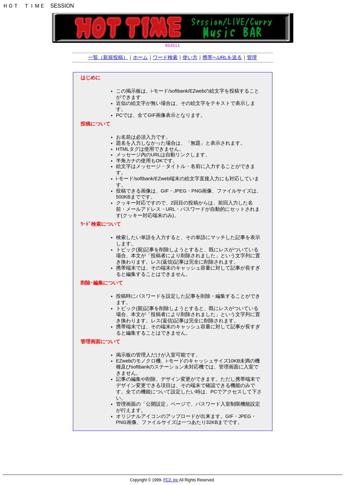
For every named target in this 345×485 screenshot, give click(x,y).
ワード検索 (165, 57)
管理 (252, 57)
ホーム (140, 57)
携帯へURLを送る (222, 57)
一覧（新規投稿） (108, 57)
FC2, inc (170, 480)
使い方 (190, 57)
